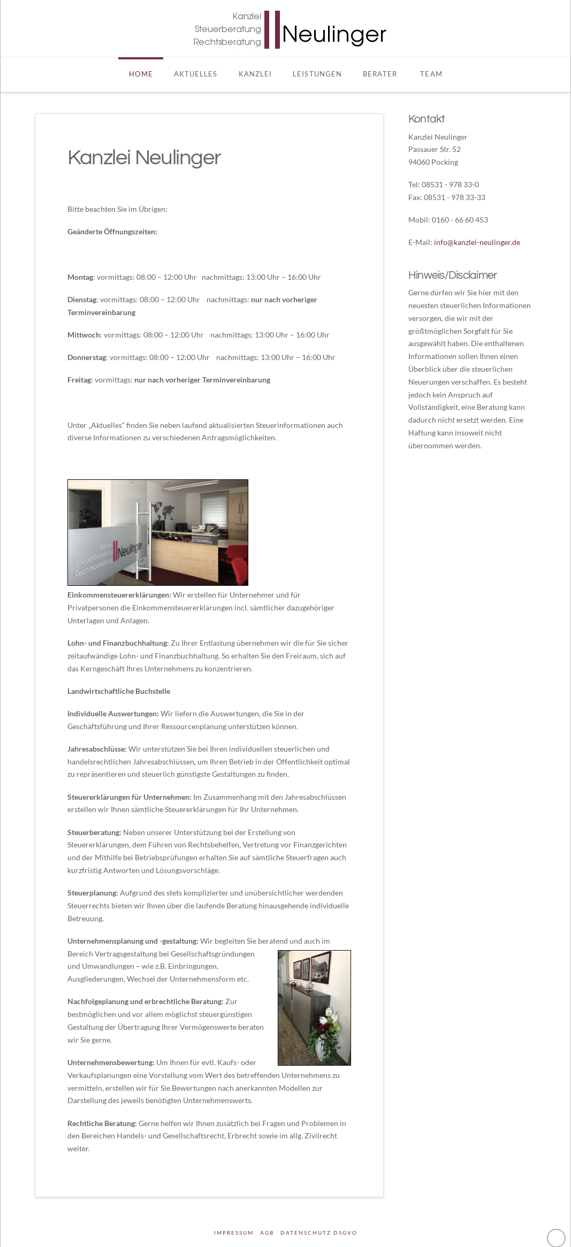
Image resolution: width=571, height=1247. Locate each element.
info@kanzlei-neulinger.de (477, 242)
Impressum (234, 1232)
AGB (267, 1232)
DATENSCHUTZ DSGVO (318, 1232)
